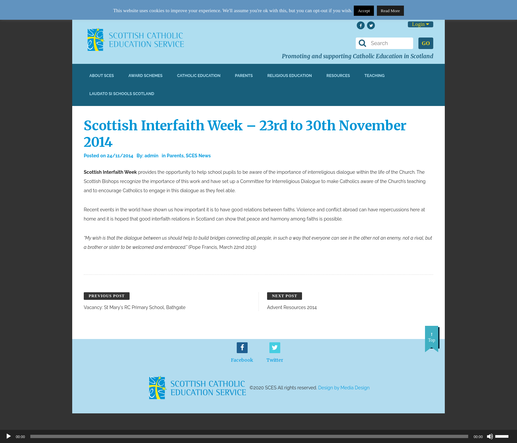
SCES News (198, 155)
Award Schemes (145, 75)
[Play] (8, 436)
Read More (390, 10)
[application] (258, 436)
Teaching (374, 75)
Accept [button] (364, 10)
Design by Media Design (344, 387)
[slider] (504, 436)
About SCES (101, 75)
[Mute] (490, 436)
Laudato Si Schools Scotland (121, 93)
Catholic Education (199, 75)
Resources (338, 75)
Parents (244, 75)
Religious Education (289, 75)
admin (151, 155)
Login (420, 24)
